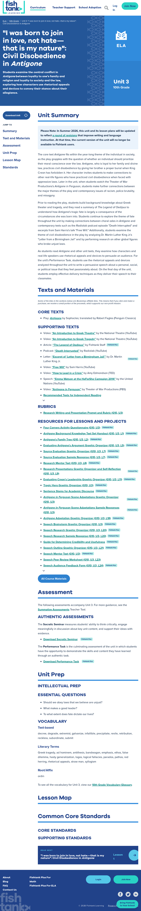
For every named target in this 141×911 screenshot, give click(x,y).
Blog (5, 881)
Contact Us (10, 889)
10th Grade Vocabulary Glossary (112, 785)
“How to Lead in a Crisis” (67, 373)
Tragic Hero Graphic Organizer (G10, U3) (68, 485)
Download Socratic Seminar (60, 639)
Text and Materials (16, 138)
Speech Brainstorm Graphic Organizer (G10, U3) (73, 524)
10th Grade (14, 20)
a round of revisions (64, 135)
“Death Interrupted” (67, 351)
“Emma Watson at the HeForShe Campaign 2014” (85, 379)
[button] (127, 904)
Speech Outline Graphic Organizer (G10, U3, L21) (73, 548)
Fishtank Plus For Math (40, 879)
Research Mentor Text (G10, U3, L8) (65, 463)
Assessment (11, 145)
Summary (10, 130)
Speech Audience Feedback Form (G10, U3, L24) (73, 565)
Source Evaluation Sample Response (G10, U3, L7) (74, 457)
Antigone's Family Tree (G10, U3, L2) (65, 439)
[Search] (106, 7)
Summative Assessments (53, 609)
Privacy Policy (114, 906)
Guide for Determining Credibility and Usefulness (74, 542)
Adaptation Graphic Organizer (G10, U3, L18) (77, 518)
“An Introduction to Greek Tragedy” (74, 339)
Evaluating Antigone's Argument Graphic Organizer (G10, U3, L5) (83, 445)
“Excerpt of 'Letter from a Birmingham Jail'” (79, 357)
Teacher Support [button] (63, 7)
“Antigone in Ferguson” (66, 389)
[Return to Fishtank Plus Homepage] (14, 7)
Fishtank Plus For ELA (43, 885)
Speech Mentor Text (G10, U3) (61, 554)
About (6, 877)
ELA (4, 20)
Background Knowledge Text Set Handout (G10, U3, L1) (83, 433)
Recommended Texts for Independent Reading (72, 395)
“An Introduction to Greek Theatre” (73, 333)
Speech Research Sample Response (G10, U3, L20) (74, 536)
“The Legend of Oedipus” (68, 345)
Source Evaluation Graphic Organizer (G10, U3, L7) (74, 451)
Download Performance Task (61, 661)
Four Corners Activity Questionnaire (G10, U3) (71, 427)
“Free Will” (58, 367)
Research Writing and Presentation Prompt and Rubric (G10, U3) (83, 413)
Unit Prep (10, 152)
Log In (115, 8)
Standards (10, 167)
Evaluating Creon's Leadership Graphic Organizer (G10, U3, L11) (82, 479)
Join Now (130, 6)
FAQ (5, 885)
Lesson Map (12, 160)
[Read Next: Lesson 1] (88, 855)
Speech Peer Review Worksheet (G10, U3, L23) (72, 559)
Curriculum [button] (38, 7)
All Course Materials (54, 579)
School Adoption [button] (90, 7)
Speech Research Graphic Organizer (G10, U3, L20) (75, 530)
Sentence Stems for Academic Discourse (68, 491)
